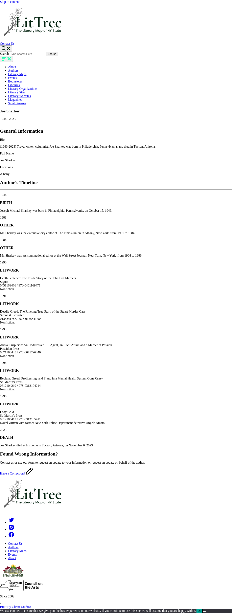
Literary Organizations (22, 88)
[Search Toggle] (6, 48)
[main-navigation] (6, 59)
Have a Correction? (16, 473)
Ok (199, 610)
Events (12, 77)
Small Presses (17, 103)
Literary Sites (17, 92)
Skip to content (10, 1)
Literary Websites (19, 96)
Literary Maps (17, 74)
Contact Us (7, 43)
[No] (204, 611)
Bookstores (15, 81)
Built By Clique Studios (15, 607)
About (12, 67)
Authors (13, 70)
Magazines (15, 99)
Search (4, 53)
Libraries (14, 85)
